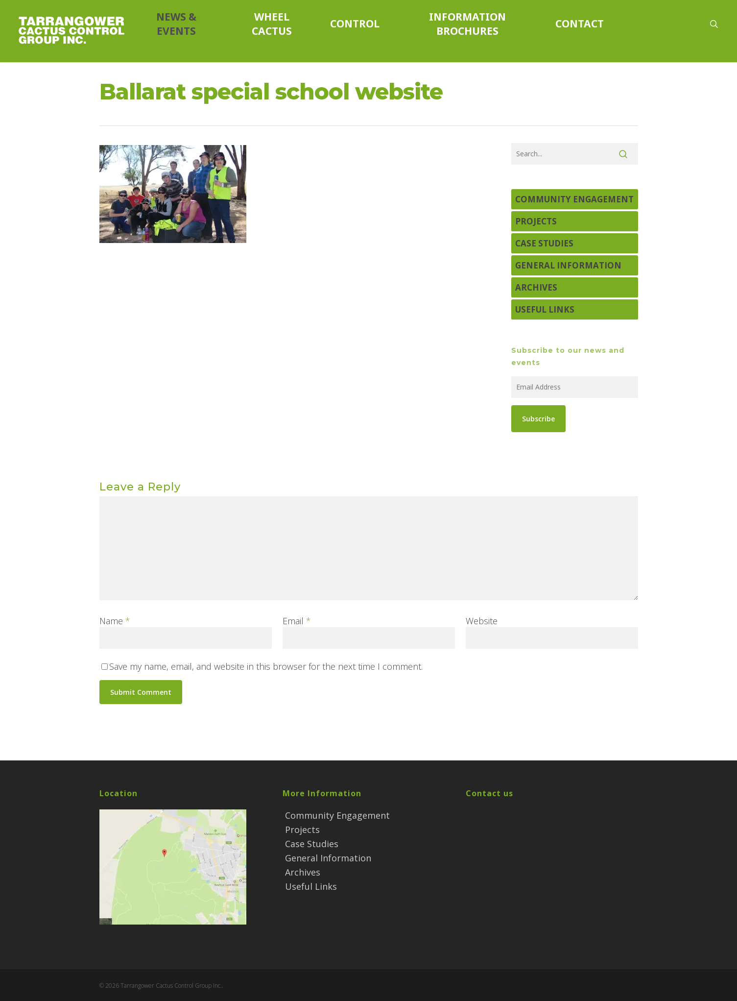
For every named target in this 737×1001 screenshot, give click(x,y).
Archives (536, 287)
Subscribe (538, 418)
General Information (568, 265)
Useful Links (544, 309)
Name (114, 621)
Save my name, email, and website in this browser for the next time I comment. (266, 666)
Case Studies (544, 243)
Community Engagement (574, 199)
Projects (536, 221)
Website (482, 621)
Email (297, 621)
